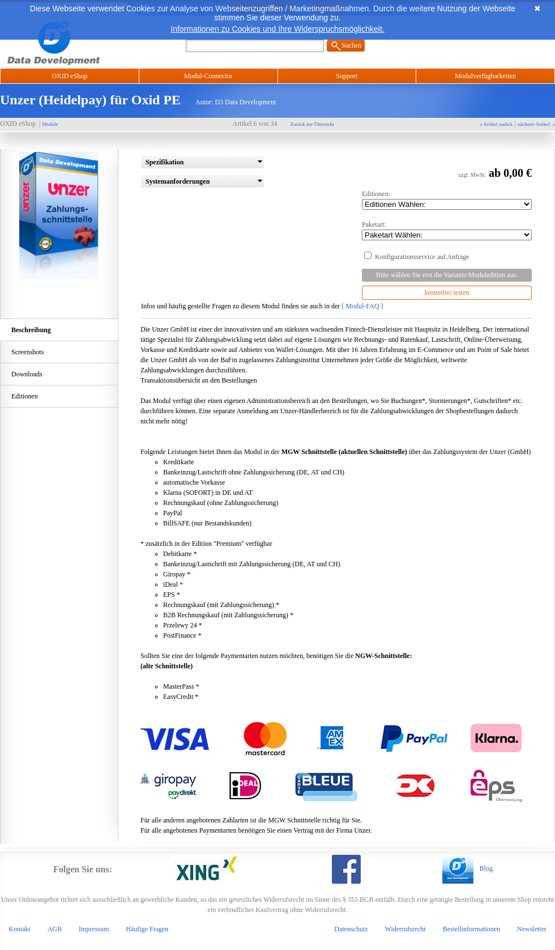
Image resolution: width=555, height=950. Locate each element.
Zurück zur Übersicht (312, 124)
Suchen (351, 45)
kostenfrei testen (447, 292)
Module (50, 124)
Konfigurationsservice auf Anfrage (447, 258)
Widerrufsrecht (405, 929)
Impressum (94, 929)
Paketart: (447, 230)
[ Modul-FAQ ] (362, 306)
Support (346, 76)
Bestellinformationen (471, 929)
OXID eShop (69, 76)
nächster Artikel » (536, 124)
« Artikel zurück (496, 124)
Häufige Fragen (147, 929)
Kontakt (19, 929)
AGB (55, 929)
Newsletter (532, 929)
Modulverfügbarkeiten (485, 76)
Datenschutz (351, 929)
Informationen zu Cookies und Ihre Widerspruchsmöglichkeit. (277, 28)
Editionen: (447, 200)
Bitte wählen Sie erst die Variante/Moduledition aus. (447, 275)
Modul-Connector (208, 76)
